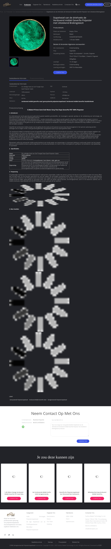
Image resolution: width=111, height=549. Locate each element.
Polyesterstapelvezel (32, 530)
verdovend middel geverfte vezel (37, 400)
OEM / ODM (69, 516)
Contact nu (60, 72)
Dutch (107, 5)
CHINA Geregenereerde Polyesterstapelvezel (22, 545)
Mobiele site (75, 542)
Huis (21, 4)
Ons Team (50, 521)
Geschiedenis (51, 516)
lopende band (70, 521)
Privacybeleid (62, 542)
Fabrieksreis (46, 4)
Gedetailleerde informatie (17, 78)
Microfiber (29, 527)
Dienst (49, 519)
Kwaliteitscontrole (57, 4)
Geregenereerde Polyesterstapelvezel (57, 400)
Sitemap (50, 542)
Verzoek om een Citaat (94, 4)
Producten (27, 4)
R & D (67, 519)
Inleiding (49, 524)
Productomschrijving (37, 78)
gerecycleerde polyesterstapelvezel (19, 400)
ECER (100, 545)
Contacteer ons (69, 4)
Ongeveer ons (37, 4)
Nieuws (78, 4)
